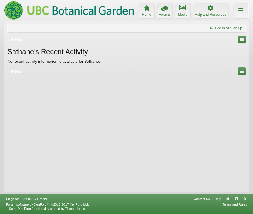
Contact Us (202, 199)
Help (217, 199)
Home (228, 199)
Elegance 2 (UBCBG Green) (26, 199)
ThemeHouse (75, 208)
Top (236, 199)
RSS (245, 199)
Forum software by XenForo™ (47, 204)
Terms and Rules (234, 204)
